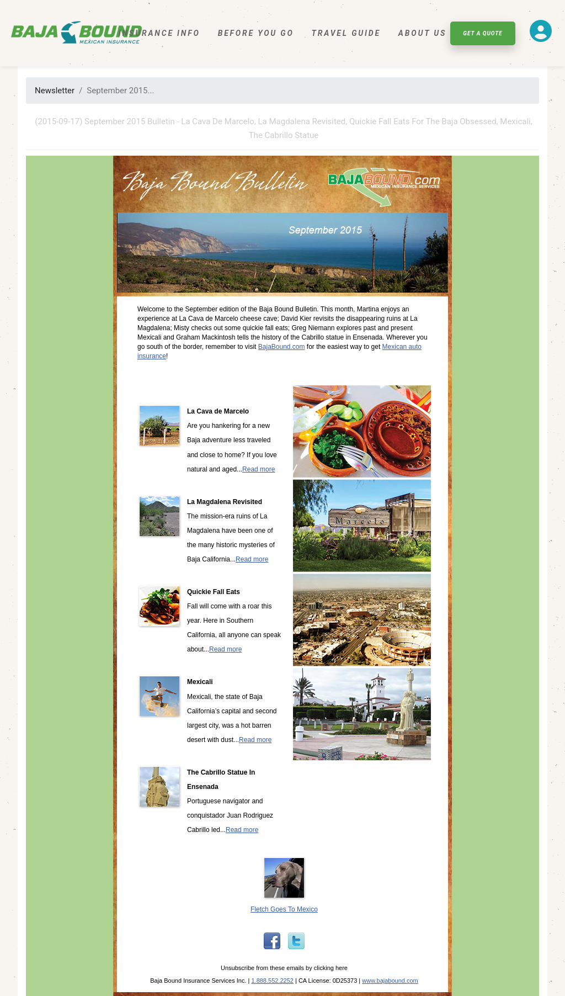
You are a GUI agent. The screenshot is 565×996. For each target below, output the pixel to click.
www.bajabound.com (390, 980)
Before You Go (256, 33)
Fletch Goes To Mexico (284, 909)
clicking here (331, 968)
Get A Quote (482, 33)
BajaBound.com (281, 347)
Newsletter (54, 91)
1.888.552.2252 (272, 980)
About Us (422, 33)
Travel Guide (346, 33)
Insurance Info (159, 33)
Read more (258, 469)
